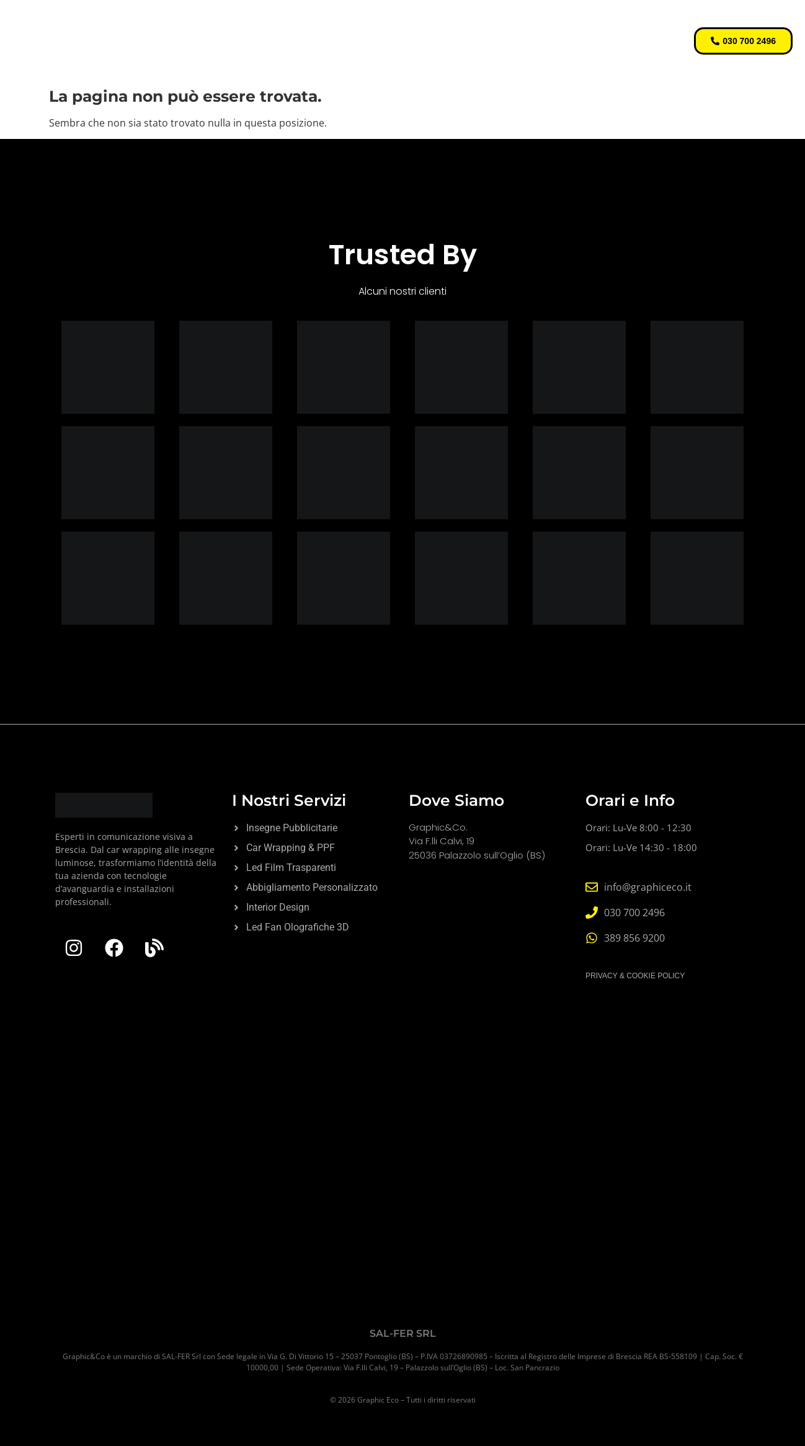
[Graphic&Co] (402, 1174)
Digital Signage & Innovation (428, 26)
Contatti (437, 55)
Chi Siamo (369, 55)
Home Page (211, 26)
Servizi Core (292, 26)
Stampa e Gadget (576, 26)
